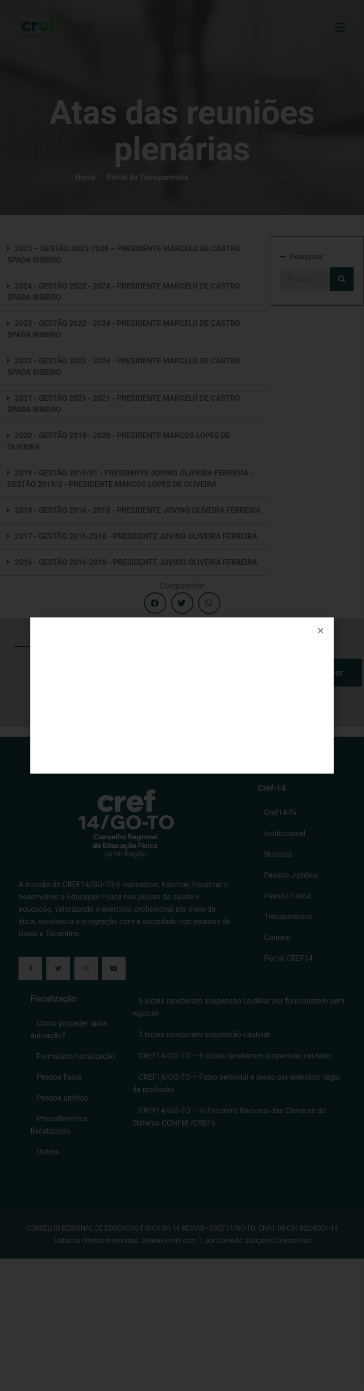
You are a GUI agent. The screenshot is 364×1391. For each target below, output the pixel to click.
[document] (182, 695)
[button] (320, 630)
